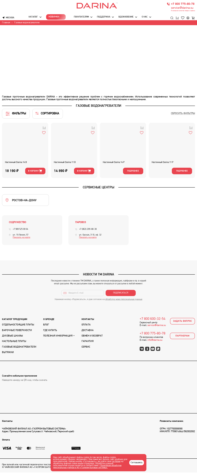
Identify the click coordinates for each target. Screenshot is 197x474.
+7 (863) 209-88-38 (88, 230)
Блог (46, 326)
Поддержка (103, 17)
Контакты (88, 321)
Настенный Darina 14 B (16, 163)
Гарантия (88, 343)
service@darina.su (182, 8)
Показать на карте (21, 239)
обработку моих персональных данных (123, 301)
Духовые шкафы (12, 337)
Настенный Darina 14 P (114, 163)
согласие (116, 461)
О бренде (48, 321)
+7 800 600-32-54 (152, 320)
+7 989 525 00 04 (20, 230)
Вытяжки (8, 354)
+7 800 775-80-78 (182, 4)
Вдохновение (125, 17)
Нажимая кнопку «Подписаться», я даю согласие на (98, 301)
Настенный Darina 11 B (65, 163)
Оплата (86, 326)
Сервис (86, 348)
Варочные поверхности (17, 332)
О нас (144, 17)
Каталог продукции (14, 321)
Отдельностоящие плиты (18, 326)
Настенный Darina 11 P (163, 163)
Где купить (50, 332)
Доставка (88, 332)
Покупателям (81, 17)
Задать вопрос (182, 322)
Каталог (33, 17)
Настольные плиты (14, 343)
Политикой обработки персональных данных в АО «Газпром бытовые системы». (87, 467)
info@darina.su (154, 341)
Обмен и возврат (92, 337)
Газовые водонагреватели (19, 348)
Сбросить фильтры (183, 114)
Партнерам (182, 337)
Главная (6, 23)
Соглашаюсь (137, 463)
